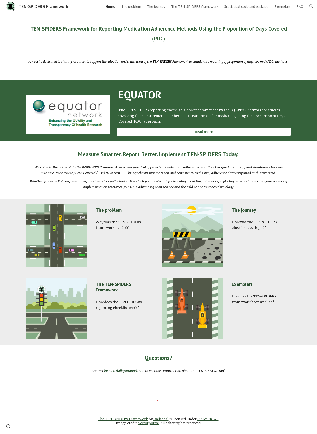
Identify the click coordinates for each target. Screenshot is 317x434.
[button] (311, 6)
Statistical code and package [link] (246, 6)
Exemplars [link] (282, 6)
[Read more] (204, 131)
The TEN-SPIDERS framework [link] (194, 6)
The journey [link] (156, 6)
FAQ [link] (300, 6)
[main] (158, 32)
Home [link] (110, 6)
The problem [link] (131, 6)
